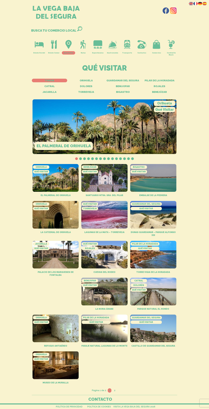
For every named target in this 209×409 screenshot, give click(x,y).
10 (112, 158)
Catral (49, 86)
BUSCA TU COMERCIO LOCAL (56, 30)
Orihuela (86, 80)
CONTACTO (100, 399)
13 (124, 158)
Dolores (86, 86)
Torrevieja (86, 91)
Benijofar (123, 86)
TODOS (49, 80)
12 (120, 158)
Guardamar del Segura (122, 80)
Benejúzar (159, 91)
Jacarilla (50, 91)
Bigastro (123, 91)
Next (173, 127)
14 (128, 158)
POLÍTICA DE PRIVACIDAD (69, 406)
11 (116, 158)
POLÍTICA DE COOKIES (99, 406)
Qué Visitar (164, 109)
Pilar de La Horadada (159, 80)
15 (132, 158)
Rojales (159, 86)
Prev (36, 127)
